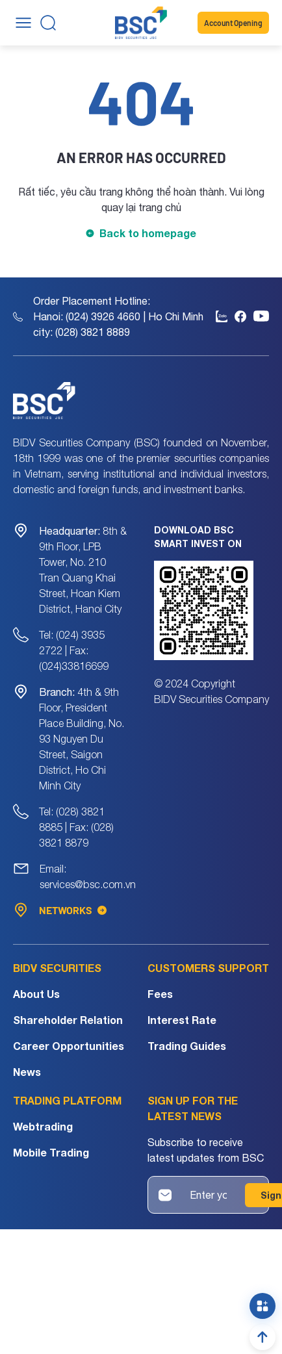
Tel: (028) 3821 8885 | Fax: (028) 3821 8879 (76, 827)
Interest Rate (181, 1020)
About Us (36, 994)
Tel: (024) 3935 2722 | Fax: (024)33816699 (74, 650)
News (27, 1072)
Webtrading (43, 1126)
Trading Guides (186, 1046)
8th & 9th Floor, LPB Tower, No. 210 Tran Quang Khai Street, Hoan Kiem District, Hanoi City (83, 570)
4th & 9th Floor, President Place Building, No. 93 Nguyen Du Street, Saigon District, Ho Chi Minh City (81, 738)
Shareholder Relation (68, 1020)
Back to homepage (147, 233)
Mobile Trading (51, 1152)
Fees (160, 994)
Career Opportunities (68, 1046)
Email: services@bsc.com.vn (88, 876)
